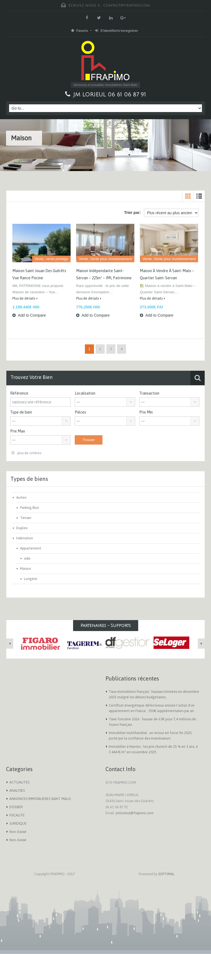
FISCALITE (17, 815)
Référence (19, 393)
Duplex (21, 528)
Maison (25, 569)
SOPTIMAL (166, 874)
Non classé (17, 832)
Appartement (30, 548)
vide (27, 558)
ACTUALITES (19, 782)
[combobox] (105, 402)
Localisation (85, 393)
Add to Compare (29, 315)
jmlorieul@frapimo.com (135, 813)
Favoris (79, 31)
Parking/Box (29, 508)
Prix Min (146, 412)
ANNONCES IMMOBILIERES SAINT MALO (40, 799)
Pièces (80, 412)
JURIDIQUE (18, 823)
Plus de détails (25, 298)
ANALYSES (17, 790)
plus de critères (26, 453)
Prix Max (17, 431)
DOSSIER (16, 807)
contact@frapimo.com (126, 5)
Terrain (25, 518)
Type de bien (21, 412)
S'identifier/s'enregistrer (116, 31)
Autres (21, 497)
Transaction (149, 393)
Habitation (24, 538)
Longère (30, 579)
